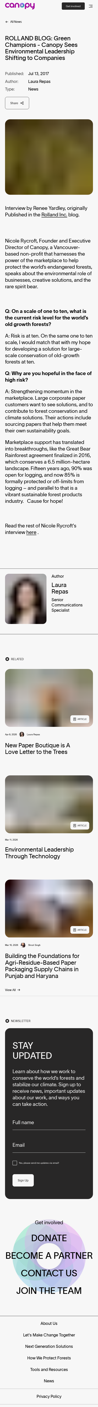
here (31, 532)
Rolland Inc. (54, 214)
